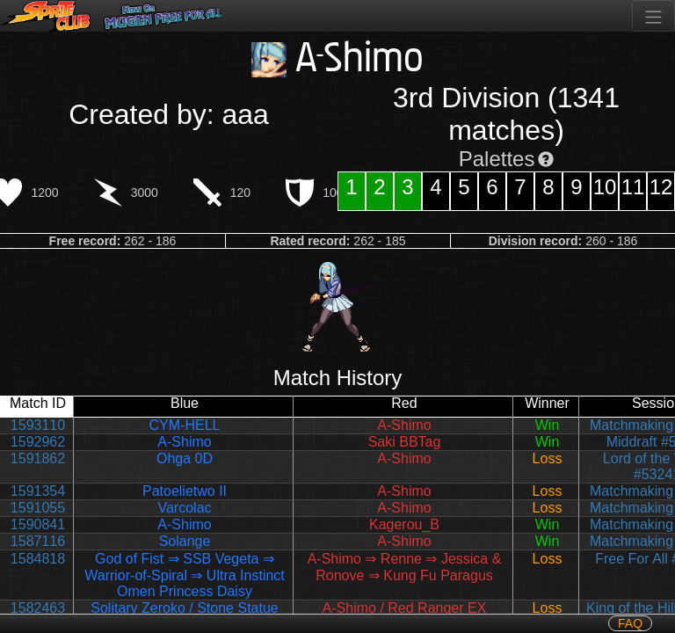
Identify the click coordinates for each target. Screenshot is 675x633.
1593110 (38, 425)
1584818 (38, 558)
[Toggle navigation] (653, 16)
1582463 (38, 607)
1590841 (38, 524)
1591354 (38, 491)
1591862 (38, 458)
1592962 (38, 441)
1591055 (38, 507)
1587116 (38, 541)
